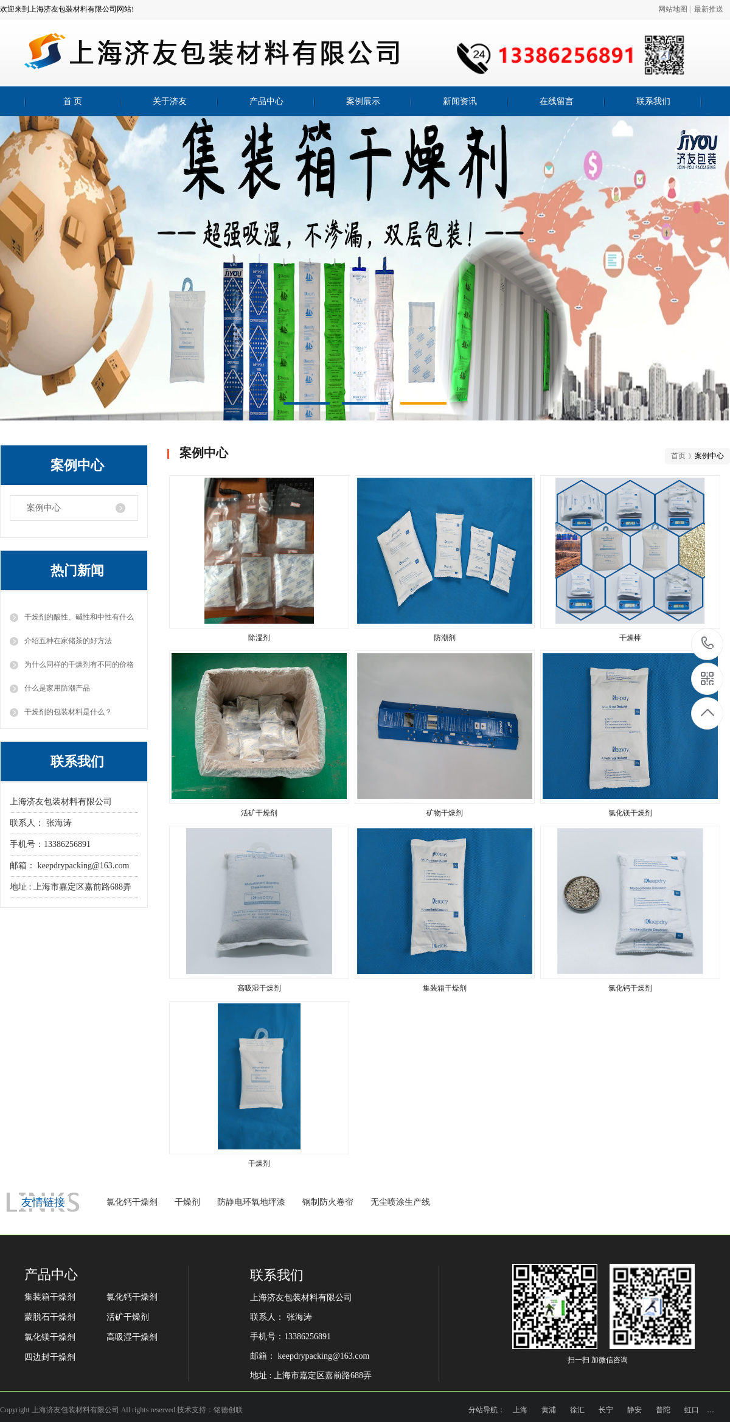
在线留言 (557, 101)
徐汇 (577, 1410)
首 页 (73, 101)
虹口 (691, 1410)
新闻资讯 (460, 101)
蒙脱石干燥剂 (49, 1317)
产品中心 (266, 101)
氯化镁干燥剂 (49, 1337)
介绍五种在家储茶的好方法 (68, 640)
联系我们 (653, 101)
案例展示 (363, 101)
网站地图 (672, 9)
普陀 (663, 1410)
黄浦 (548, 1410)
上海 (520, 1410)
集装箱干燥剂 (49, 1297)
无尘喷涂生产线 (400, 1202)
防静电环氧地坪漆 (251, 1202)
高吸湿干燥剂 (132, 1337)
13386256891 (708, 643)
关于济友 (170, 101)
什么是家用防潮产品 (57, 688)
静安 (634, 1410)
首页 (678, 455)
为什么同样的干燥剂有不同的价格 (79, 664)
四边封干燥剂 (49, 1357)
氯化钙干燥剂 (132, 1202)
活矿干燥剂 (127, 1317)
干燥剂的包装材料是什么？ (68, 712)
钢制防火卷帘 (327, 1202)
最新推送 (708, 9)
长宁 (606, 1410)
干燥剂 (187, 1202)
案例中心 (44, 507)
